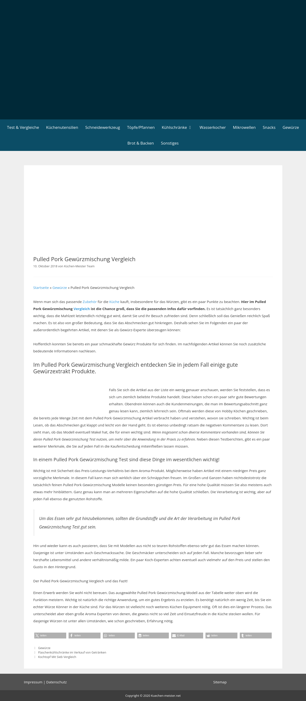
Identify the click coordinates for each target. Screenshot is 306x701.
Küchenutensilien (62, 127)
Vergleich (82, 308)
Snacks (269, 127)
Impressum (33, 682)
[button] (50, 635)
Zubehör (90, 301)
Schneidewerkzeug (102, 127)
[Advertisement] (153, 84)
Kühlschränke (179, 127)
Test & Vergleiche (23, 127)
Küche (114, 301)
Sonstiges (169, 143)
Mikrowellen (244, 127)
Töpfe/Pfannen (141, 127)
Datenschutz (56, 682)
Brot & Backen (140, 143)
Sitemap (220, 682)
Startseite (41, 287)
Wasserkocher (213, 127)
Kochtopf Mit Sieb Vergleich (57, 657)
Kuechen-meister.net (166, 695)
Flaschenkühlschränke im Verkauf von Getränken (72, 652)
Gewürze (291, 127)
